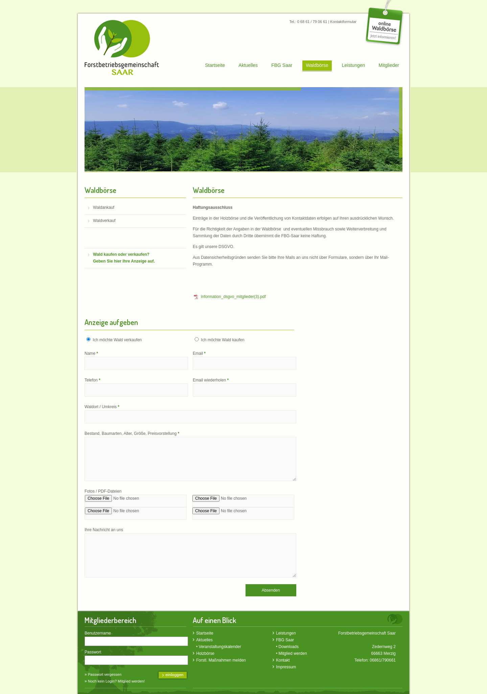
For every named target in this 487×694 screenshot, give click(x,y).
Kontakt (283, 660)
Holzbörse (205, 653)
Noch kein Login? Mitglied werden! (116, 681)
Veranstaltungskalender (220, 646)
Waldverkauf (104, 220)
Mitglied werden (293, 653)
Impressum (286, 667)
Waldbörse (317, 65)
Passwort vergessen (104, 674)
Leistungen (353, 65)
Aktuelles (248, 65)
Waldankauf (103, 207)
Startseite (215, 65)
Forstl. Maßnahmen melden (221, 660)
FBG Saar (281, 65)
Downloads (289, 646)
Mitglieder (388, 65)
